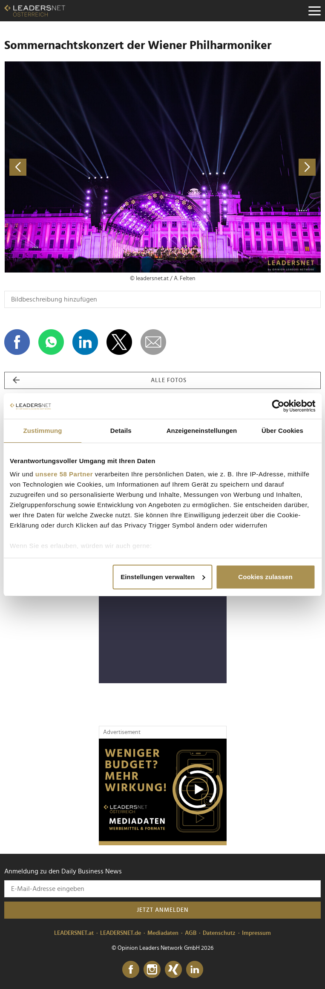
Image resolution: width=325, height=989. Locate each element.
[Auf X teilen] (119, 342)
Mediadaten (162, 933)
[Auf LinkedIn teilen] (85, 342)
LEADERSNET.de (120, 933)
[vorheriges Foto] (83, 167)
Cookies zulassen (265, 576)
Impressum (256, 933)
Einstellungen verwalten (163, 576)
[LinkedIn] (194, 969)
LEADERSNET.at (74, 933)
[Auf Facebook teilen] (17, 342)
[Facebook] (130, 969)
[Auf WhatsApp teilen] (51, 342)
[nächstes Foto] (242, 167)
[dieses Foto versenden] (153, 342)
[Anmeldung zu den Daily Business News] (162, 888)
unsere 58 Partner (64, 474)
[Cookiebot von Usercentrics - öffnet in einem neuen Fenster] (278, 406)
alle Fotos (100, 380)
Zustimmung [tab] (42, 430)
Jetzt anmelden (163, 910)
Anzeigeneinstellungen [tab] (202, 430)
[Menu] (314, 10)
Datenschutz (219, 933)
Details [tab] (121, 430)
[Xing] (173, 969)
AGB (190, 933)
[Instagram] (152, 969)
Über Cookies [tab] (282, 430)
